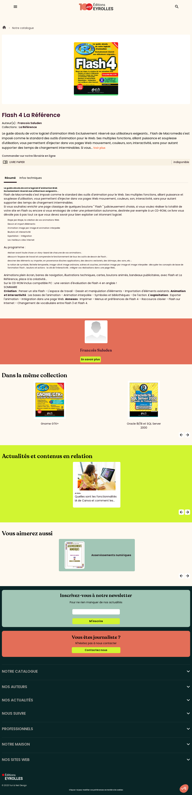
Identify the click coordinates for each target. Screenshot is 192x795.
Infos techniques (31, 178)
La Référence (28, 127)
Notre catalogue (23, 28)
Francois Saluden (30, 123)
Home (4, 28)
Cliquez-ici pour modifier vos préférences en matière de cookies (96, 790)
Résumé (10, 178)
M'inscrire (96, 621)
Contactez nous (96, 650)
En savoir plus (90, 359)
